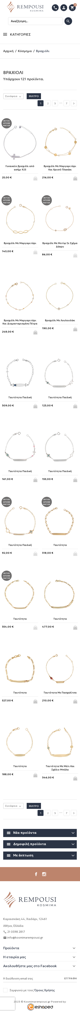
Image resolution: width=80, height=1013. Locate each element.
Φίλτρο (34, 96)
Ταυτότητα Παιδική (20, 397)
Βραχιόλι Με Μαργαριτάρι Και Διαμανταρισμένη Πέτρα (20, 322)
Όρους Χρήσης (44, 990)
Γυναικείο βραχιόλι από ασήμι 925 (20, 168)
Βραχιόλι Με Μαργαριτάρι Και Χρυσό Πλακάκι (60, 168)
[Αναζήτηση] (35, 21)
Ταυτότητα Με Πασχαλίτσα (60, 692)
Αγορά (75, 177)
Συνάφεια (14, 96)
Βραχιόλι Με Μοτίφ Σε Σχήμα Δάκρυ (59, 245)
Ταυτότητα (60, 545)
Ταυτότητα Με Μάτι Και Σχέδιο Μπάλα (60, 768)
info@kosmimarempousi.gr (23, 938)
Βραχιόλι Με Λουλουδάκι (60, 320)
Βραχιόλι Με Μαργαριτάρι (20, 243)
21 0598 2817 (14, 932)
